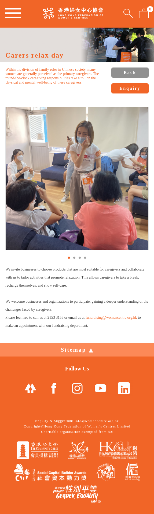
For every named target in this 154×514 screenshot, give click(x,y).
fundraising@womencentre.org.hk (111, 318)
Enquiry (130, 88)
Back (130, 72)
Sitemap (77, 350)
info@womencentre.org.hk (97, 421)
